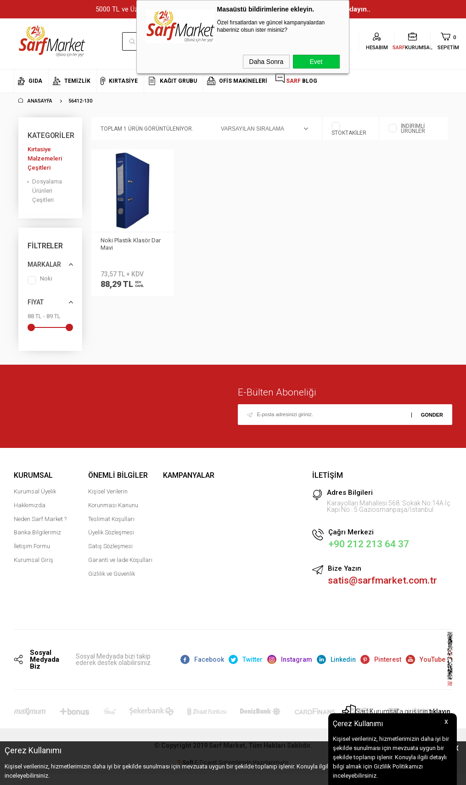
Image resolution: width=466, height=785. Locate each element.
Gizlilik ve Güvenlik (111, 574)
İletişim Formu (32, 547)
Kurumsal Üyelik (35, 492)
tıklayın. (440, 712)
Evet (315, 61)
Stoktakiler (348, 129)
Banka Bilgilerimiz (37, 533)
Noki (40, 280)
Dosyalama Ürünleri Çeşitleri (47, 190)
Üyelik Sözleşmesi (111, 533)
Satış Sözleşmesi (110, 547)
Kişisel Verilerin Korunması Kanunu (113, 499)
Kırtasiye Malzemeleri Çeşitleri (45, 158)
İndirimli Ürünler (406, 129)
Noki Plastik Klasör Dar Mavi (131, 244)
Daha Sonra (266, 61)
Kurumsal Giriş (33, 560)
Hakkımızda (29, 506)
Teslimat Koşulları (111, 519)
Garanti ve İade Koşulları (120, 560)
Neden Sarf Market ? (40, 519)
